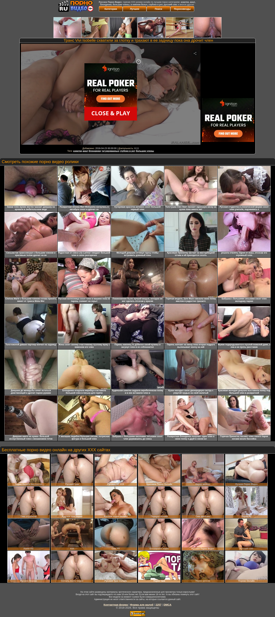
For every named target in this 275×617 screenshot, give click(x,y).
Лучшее (134, 9)
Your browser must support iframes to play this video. (110, 95)
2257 (158, 604)
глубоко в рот (127, 151)
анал (85, 151)
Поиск (158, 9)
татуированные (110, 151)
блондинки (95, 151)
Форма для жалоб (141, 604)
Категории (111, 9)
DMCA (167, 604)
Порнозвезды (182, 9)
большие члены (145, 151)
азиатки (77, 151)
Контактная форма (116, 604)
